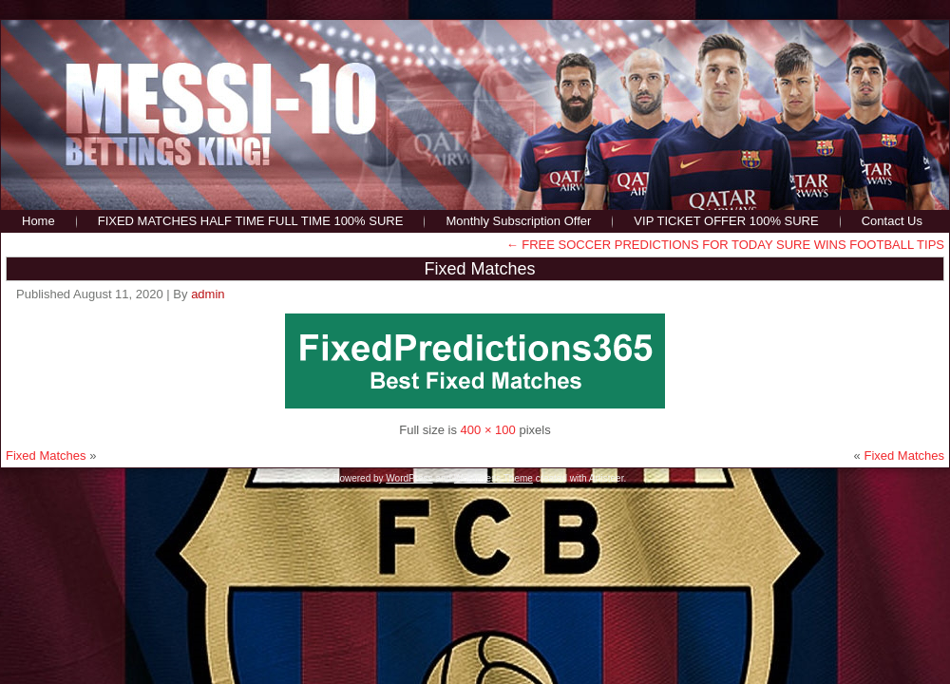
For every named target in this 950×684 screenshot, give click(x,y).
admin (207, 294)
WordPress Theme (493, 478)
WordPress (409, 478)
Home (38, 221)
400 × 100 (488, 430)
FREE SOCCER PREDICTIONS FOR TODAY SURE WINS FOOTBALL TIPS (725, 245)
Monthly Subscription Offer (518, 221)
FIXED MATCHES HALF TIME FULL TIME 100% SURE (251, 221)
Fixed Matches (479, 268)
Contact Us (892, 221)
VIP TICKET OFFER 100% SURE (726, 221)
